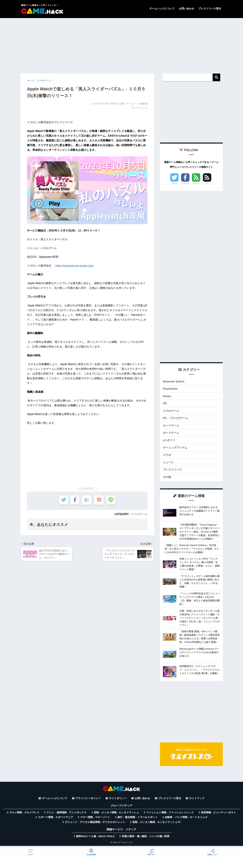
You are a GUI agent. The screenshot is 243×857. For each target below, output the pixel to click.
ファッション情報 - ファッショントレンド (170, 814)
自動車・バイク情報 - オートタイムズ (186, 819)
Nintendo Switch (174, 381)
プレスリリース (173, 471)
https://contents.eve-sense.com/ (75, 265)
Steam (167, 396)
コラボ (167, 456)
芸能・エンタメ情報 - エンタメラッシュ (116, 814)
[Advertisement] (121, 44)
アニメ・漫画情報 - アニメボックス (66, 814)
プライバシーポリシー (88, 800)
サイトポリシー (118, 800)
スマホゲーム (139, 514)
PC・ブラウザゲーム (176, 418)
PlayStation (170, 389)
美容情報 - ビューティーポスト (218, 814)
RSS (207, 183)
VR (165, 404)
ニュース (168, 463)
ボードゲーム (171, 433)
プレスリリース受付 (209, 8)
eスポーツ (169, 441)
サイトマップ (196, 800)
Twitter (174, 183)
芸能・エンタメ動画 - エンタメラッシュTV (156, 824)
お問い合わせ (186, 8)
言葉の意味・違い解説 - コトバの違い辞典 (145, 838)
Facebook (185, 183)
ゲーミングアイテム (176, 448)
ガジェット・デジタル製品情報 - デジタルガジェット (95, 824)
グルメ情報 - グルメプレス (24, 814)
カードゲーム (171, 426)
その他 (167, 478)
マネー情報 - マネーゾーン (95, 819)
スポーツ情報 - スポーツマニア (55, 819)
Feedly (196, 183)
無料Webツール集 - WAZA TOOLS (95, 838)
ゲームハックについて (162, 8)
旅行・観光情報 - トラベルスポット (137, 819)
